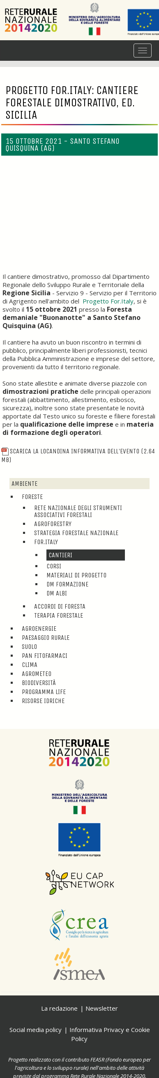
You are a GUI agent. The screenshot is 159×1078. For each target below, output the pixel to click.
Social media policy (35, 1029)
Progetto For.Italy (108, 301)
